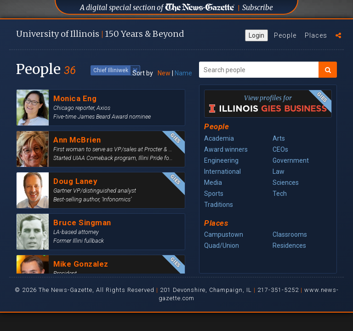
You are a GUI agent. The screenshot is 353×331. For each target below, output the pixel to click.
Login (256, 35)
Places (316, 35)
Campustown (223, 234)
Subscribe (257, 7)
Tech (280, 193)
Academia (219, 138)
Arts (279, 138)
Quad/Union (221, 245)
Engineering (221, 160)
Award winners (226, 149)
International (222, 171)
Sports (213, 193)
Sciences (286, 182)
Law (279, 171)
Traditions (218, 204)
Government (291, 160)
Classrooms (290, 234)
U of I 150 (100, 34)
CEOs (280, 149)
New (164, 73)
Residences (289, 245)
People (285, 35)
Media (213, 182)
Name (183, 73)
